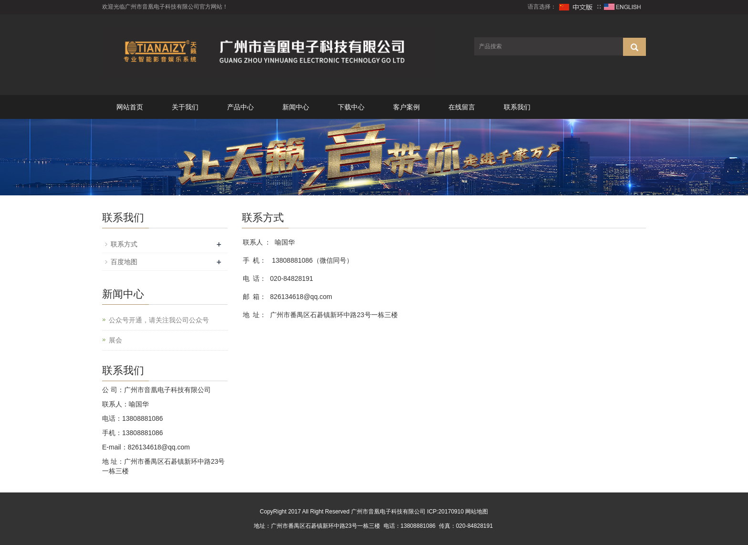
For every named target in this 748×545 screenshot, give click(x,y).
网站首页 (129, 107)
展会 (115, 340)
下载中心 (351, 107)
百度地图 (124, 262)
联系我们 (517, 107)
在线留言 (461, 107)
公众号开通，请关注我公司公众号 (159, 320)
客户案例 (406, 107)
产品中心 (240, 107)
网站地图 (476, 511)
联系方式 (124, 244)
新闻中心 (295, 107)
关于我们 (185, 107)
